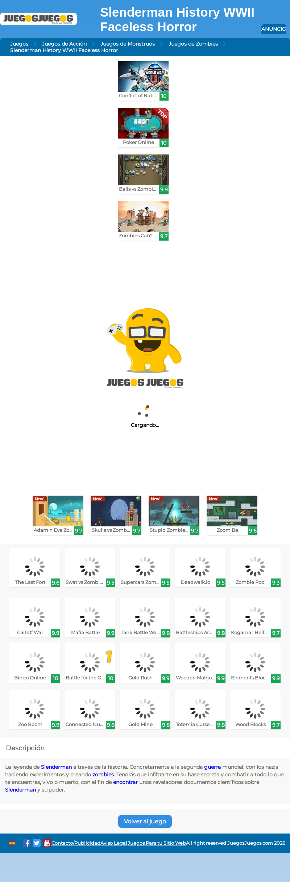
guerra (212, 767)
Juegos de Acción (64, 44)
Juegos (19, 44)
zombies (103, 774)
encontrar (125, 782)
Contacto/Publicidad (75, 843)
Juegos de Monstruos (127, 44)
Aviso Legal (113, 843)
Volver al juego (145, 821)
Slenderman (56, 767)
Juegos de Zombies (193, 44)
